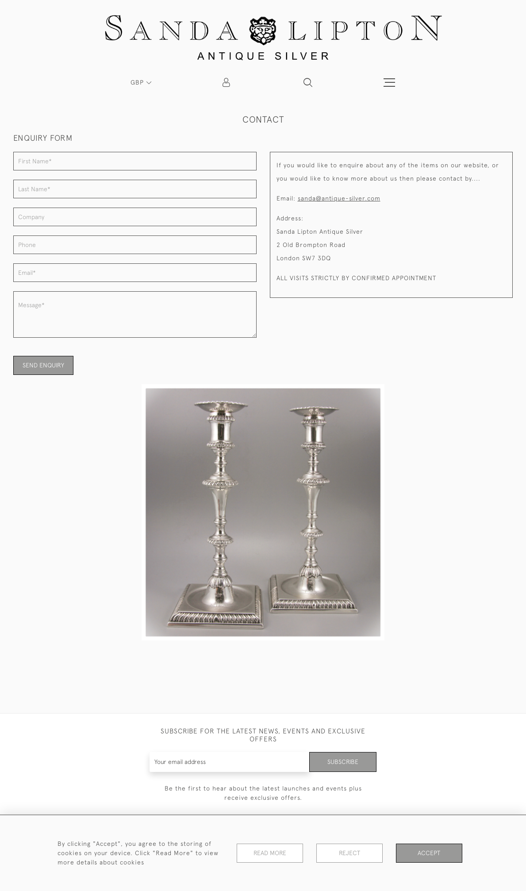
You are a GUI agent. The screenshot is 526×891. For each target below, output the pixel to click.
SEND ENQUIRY (43, 365)
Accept (429, 852)
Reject (349, 852)
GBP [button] (138, 82)
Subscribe (342, 761)
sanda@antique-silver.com (339, 198)
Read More (269, 852)
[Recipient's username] (230, 762)
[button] (308, 82)
